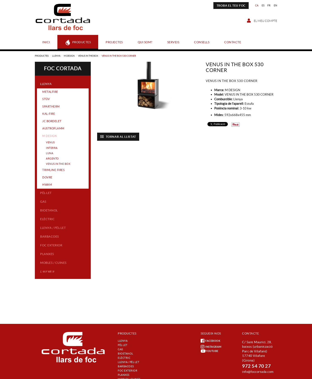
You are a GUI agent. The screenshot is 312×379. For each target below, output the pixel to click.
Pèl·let (46, 193)
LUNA (49, 153)
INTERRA (52, 147)
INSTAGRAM (211, 347)
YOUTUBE (209, 351)
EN (275, 5)
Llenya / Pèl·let (53, 228)
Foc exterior (51, 245)
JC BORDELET (52, 121)
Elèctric (47, 219)
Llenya (56, 56)
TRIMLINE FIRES (53, 170)
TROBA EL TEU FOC (231, 5)
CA (257, 5)
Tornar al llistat (118, 136)
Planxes (47, 254)
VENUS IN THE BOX (88, 56)
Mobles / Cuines (53, 262)
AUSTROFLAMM (53, 128)
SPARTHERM (51, 106)
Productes (42, 56)
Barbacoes (49, 236)
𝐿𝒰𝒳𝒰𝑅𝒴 (47, 271)
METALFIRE (50, 91)
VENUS (50, 142)
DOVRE (47, 177)
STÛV (46, 99)
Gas (43, 201)
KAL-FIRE (48, 113)
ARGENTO (52, 158)
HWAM (47, 184)
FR (269, 5)
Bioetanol (49, 210)
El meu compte (262, 21)
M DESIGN (69, 56)
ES (263, 5)
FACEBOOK (210, 341)
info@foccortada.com (258, 371)
